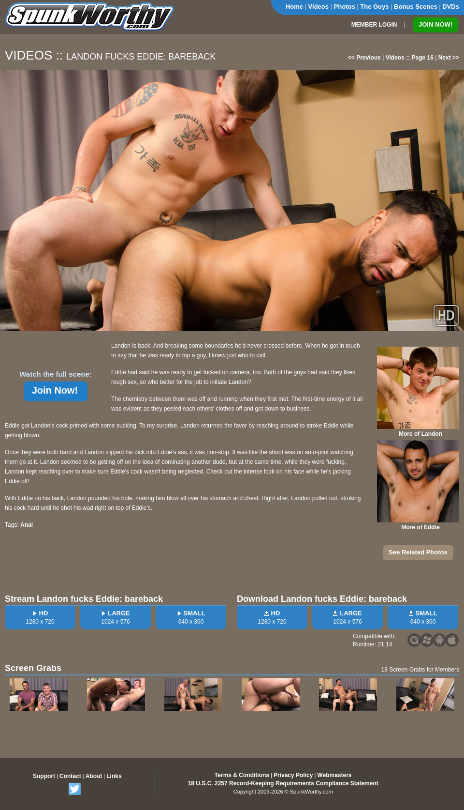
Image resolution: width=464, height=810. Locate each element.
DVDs (450, 6)
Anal (26, 524)
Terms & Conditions (242, 775)
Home (294, 6)
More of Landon (420, 433)
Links (113, 776)
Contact (70, 776)
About (94, 776)
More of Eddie (420, 527)
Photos (344, 6)
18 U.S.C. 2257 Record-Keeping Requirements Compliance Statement (283, 783)
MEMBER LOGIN (374, 24)
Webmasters (334, 775)
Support (44, 776)
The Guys (374, 6)
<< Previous (364, 57)
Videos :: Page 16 (410, 57)
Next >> (448, 57)
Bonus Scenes (415, 6)
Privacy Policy (293, 775)
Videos (318, 6)
